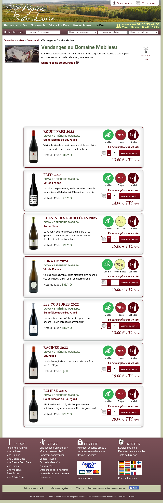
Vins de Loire (14, 451)
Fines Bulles (13, 473)
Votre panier (148, 3)
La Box (99, 25)
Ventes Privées (82, 25)
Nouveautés (38, 25)
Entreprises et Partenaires (54, 469)
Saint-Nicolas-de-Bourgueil (60, 62)
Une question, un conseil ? (54, 447)
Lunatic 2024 (55, 261)
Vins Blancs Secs (16, 458)
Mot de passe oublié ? (52, 451)
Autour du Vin (34, 40)
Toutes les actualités (14, 40)
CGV (78, 488)
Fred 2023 (52, 174)
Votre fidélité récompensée (54, 473)
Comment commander (52, 455)
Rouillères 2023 (58, 131)
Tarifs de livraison (127, 455)
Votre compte (124, 3)
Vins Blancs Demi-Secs (19, 462)
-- (109, 154)
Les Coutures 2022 (61, 304)
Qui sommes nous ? (33, 488)
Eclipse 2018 (55, 390)
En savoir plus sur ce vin (123, 147)
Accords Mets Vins (50, 462)
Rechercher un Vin (15, 25)
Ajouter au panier (129, 153)
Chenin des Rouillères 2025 (70, 218)
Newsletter (46, 477)
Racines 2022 (55, 347)
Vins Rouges (13, 455)
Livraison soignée (127, 447)
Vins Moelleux (14, 469)
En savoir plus (84, 478)
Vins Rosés (13, 466)
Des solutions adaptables (131, 451)
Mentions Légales (59, 488)
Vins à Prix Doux (59, 25)
